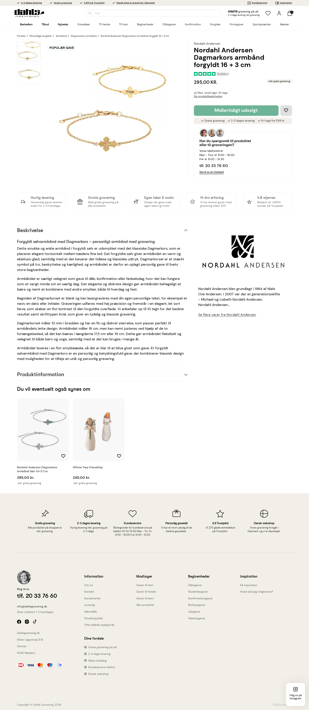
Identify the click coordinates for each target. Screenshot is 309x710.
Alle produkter (145, 605)
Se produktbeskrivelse (208, 96)
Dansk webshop (98, 674)
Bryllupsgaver (196, 605)
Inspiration (283, 2)
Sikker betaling (97, 660)
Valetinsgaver (196, 618)
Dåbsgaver (195, 585)
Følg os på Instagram (296, 697)
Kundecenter (92, 598)
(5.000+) (223, 74)
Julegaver (194, 611)
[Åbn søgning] (153, 13)
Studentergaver (198, 591)
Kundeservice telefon (101, 667)
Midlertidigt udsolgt (236, 110)
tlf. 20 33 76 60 (213, 165)
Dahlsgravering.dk (28, 633)
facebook (19, 622)
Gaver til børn (145, 598)
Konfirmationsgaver (200, 598)
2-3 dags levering (99, 654)
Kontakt (89, 591)
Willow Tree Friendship (88, 467)
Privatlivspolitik (93, 618)
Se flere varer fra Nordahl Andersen (227, 315)
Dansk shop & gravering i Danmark (136, 2)
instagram (27, 622)
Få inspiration (248, 585)
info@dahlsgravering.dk (32, 606)
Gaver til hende (146, 591)
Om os (88, 585)
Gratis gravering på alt (102, 647)
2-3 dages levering (31, 2)
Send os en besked (211, 172)
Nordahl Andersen (207, 44)
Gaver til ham (145, 585)
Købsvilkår (90, 611)
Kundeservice (257, 2)
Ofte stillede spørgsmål (99, 625)
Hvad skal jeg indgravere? (256, 591)
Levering (89, 605)
